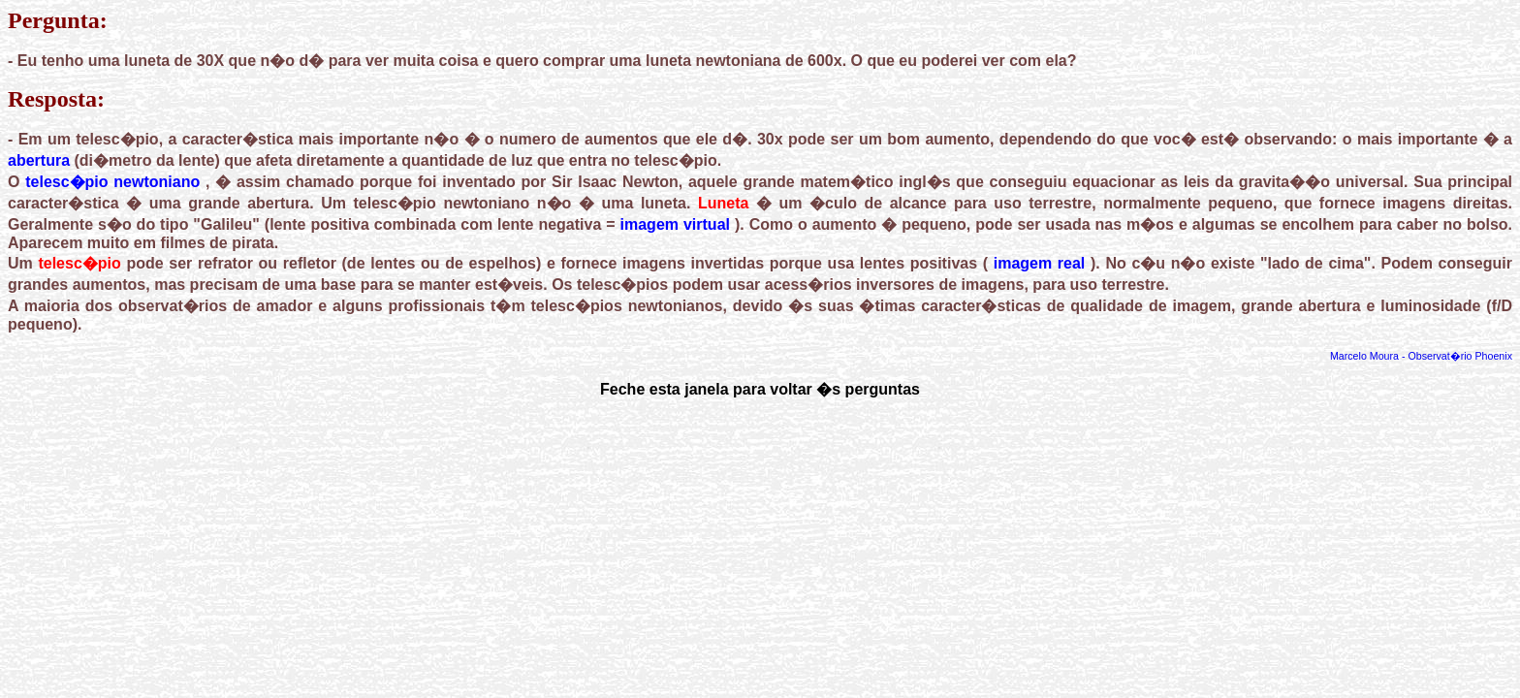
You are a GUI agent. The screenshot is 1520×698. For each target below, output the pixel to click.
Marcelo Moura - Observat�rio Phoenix (1421, 356)
